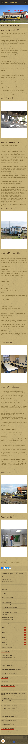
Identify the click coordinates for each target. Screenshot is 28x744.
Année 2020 (14, 639)
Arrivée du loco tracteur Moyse (9, 612)
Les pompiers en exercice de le (9, 673)
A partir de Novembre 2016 (8, 657)
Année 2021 (14, 642)
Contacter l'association (7, 665)
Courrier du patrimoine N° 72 (9, 716)
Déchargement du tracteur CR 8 (9, 609)
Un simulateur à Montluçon (8, 689)
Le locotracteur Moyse (7, 604)
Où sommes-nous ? (6, 579)
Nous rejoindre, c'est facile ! (8, 581)
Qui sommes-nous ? (6, 576)
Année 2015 (14, 627)
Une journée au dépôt (7, 647)
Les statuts (5, 681)
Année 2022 (14, 644)
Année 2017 (14, 632)
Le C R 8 (4, 599)
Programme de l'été (6, 700)
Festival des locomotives (8, 724)
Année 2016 (14, 630)
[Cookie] (3, 741)
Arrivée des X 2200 (6, 602)
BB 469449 (4, 614)
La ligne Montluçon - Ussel (8, 708)
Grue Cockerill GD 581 (7, 597)
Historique (4, 589)
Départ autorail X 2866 (7, 617)
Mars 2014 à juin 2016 (7, 655)
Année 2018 (14, 635)
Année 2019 (14, 637)
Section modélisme (6, 732)
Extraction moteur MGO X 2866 (9, 607)
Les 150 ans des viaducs (8, 698)
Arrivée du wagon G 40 (7, 619)
